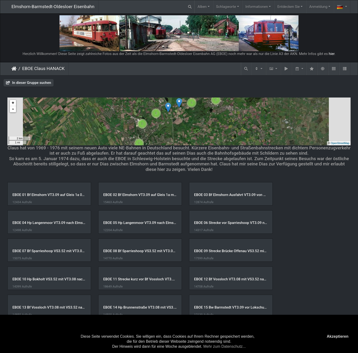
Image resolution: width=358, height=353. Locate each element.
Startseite (13, 68)
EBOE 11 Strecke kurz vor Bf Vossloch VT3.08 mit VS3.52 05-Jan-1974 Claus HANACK (223, 251)
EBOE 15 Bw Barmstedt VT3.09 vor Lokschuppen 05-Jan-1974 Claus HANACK (223, 279)
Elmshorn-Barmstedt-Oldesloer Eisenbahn (52, 6)
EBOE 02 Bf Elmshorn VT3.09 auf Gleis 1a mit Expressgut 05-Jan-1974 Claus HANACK (135, 195)
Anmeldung (318, 7)
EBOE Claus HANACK (43, 68)
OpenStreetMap (340, 143)
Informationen (256, 7)
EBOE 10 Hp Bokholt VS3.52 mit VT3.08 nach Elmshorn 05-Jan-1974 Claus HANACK (135, 251)
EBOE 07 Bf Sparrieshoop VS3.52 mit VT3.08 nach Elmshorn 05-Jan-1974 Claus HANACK (223, 223)
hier (331, 54)
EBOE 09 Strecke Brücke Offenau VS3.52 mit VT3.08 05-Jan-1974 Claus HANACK (47, 251)
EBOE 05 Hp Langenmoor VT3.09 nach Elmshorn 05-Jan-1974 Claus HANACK (47, 223)
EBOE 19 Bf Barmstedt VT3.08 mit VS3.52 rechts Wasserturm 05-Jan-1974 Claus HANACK (223, 307)
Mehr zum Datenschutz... (224, 346)
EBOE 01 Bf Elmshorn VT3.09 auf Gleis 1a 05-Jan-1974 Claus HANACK (47, 195)
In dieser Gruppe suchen (28, 83)
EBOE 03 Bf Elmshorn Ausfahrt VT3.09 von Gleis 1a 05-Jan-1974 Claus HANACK (223, 195)
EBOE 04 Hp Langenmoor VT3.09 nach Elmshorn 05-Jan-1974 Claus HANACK (310, 195)
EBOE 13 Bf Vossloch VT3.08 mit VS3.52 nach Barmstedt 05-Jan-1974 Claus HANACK (47, 279)
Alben (202, 7)
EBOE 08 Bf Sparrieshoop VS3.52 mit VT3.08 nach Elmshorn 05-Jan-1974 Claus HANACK (310, 223)
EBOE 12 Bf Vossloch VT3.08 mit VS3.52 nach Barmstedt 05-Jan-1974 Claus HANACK (310, 251)
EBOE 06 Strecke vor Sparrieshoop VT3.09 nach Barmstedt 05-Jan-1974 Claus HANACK (135, 223)
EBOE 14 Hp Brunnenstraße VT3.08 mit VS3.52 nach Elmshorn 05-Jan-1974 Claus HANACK (135, 279)
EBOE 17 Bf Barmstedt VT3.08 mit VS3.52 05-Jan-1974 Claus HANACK (47, 307)
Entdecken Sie (288, 7)
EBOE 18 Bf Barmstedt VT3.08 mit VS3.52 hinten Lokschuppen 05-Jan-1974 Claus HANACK (135, 307)
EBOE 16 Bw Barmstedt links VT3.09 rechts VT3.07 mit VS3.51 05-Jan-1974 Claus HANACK (310, 279)
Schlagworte (226, 7)
